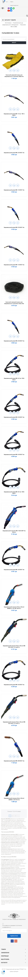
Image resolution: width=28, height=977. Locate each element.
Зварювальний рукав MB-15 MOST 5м (14, 264)
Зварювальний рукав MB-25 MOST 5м (14, 341)
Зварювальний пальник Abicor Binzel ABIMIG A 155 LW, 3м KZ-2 (14, 607)
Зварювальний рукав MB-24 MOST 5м (14, 454)
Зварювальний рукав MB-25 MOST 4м (14, 227)
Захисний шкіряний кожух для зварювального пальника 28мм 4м (14, 75)
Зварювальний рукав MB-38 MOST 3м (14, 761)
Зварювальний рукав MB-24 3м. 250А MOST (14, 379)
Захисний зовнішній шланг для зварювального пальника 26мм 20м (14, 302)
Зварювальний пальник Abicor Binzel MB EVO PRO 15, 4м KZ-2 (14, 646)
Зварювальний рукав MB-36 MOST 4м (14, 569)
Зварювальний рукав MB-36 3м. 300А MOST (14, 492)
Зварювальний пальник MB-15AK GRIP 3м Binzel (14, 531)
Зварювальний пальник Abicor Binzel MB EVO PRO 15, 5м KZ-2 (14, 722)
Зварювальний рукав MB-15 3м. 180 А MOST (14, 114)
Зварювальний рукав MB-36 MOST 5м (14, 684)
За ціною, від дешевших (14, 39)
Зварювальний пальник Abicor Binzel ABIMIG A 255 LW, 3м (14, 799)
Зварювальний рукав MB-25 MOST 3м (14, 152)
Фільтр (14, 42)
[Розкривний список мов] (7, 2)
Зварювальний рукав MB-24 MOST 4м (14, 417)
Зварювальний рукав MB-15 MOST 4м (14, 190)
